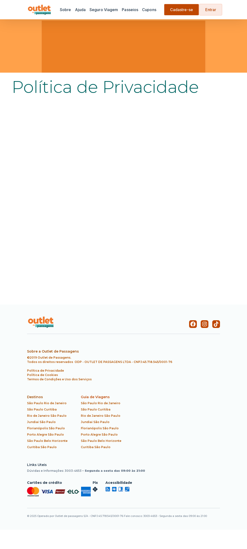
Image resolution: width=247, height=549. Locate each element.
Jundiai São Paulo (41, 422)
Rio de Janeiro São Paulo (47, 415)
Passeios (130, 9)
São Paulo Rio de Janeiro (47, 403)
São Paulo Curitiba (42, 409)
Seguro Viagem (103, 9)
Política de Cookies (42, 375)
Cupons (149, 9)
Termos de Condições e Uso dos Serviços (59, 379)
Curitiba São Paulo (42, 447)
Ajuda (80, 9)
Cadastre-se (181, 9)
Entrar (210, 9)
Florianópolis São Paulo (46, 428)
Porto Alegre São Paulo (45, 434)
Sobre (65, 9)
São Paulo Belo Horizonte (47, 441)
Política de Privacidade (45, 370)
